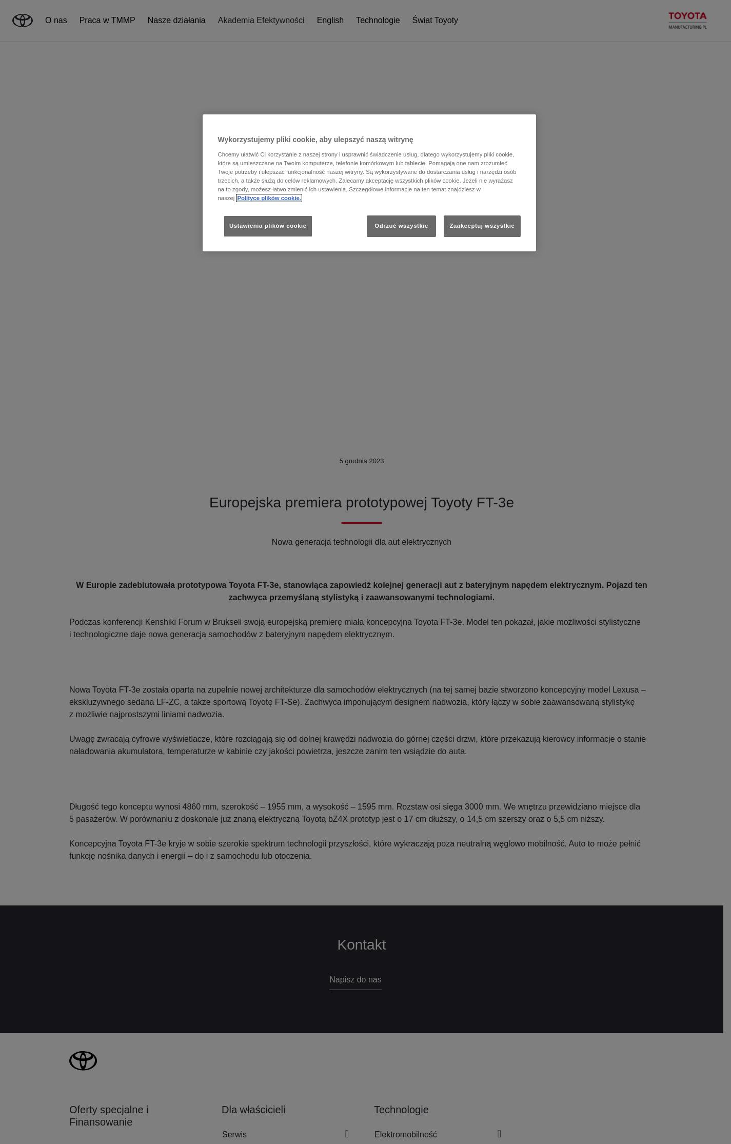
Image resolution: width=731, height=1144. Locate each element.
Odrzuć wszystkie (401, 226)
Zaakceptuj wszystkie (482, 226)
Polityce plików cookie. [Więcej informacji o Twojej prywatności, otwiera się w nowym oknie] (269, 198)
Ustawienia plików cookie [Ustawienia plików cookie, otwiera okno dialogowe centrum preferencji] (268, 226)
